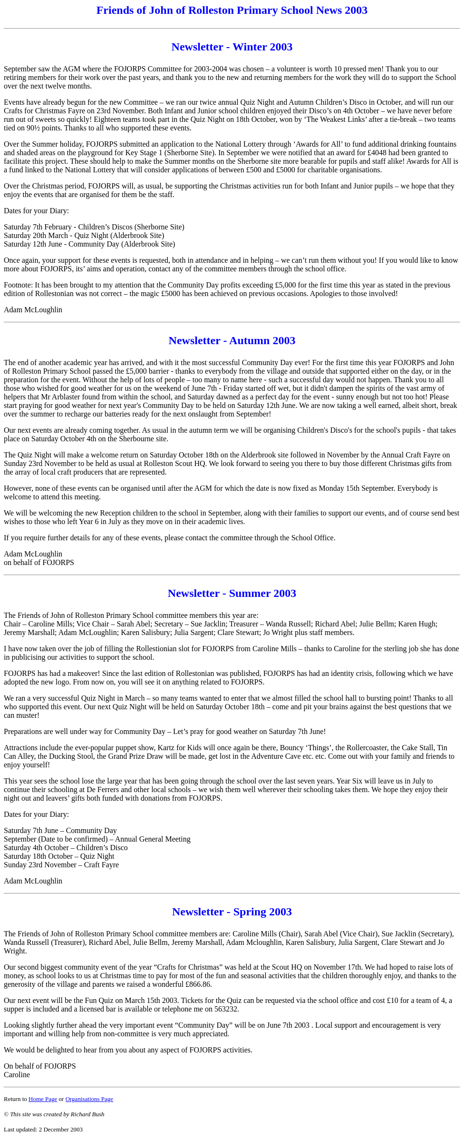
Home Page (43, 1098)
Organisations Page (90, 1098)
